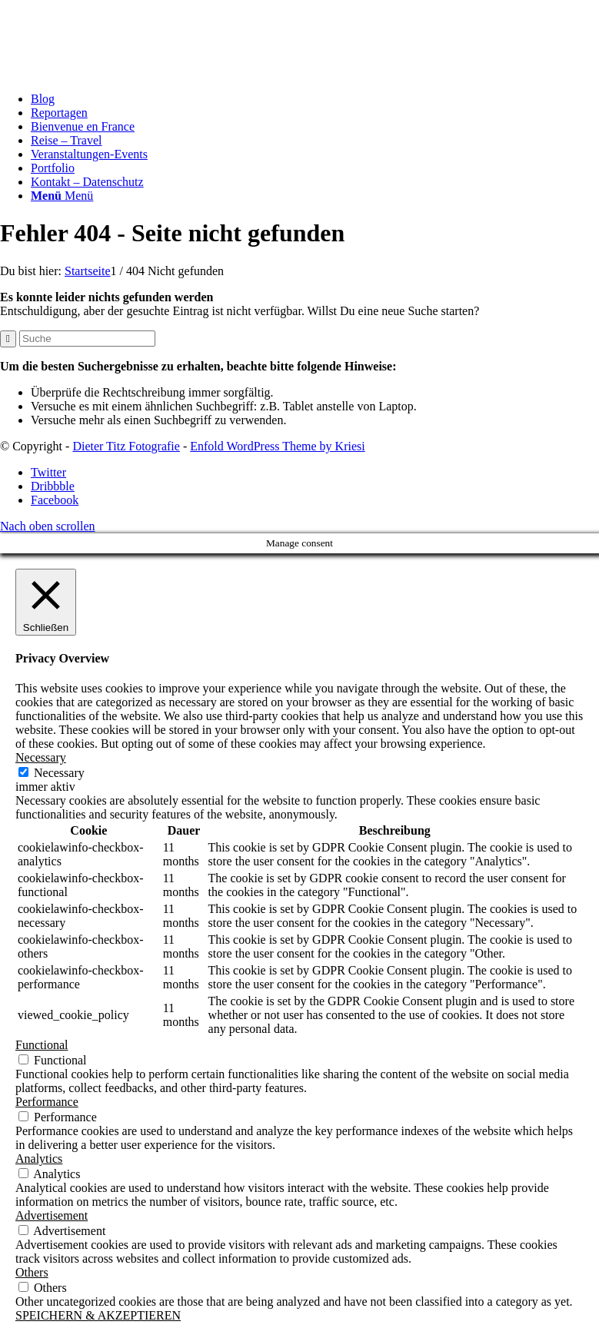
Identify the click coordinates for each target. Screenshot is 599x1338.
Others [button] (31, 1272)
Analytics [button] (38, 1158)
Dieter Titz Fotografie (126, 446)
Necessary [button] (40, 757)
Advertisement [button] (51, 1215)
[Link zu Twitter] (48, 472)
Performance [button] (46, 1101)
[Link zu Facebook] (54, 499)
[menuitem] (315, 99)
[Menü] (62, 195)
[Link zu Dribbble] (53, 486)
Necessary (59, 772)
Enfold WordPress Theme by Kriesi (277, 446)
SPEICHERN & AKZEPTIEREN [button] (98, 1315)
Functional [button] (41, 1044)
